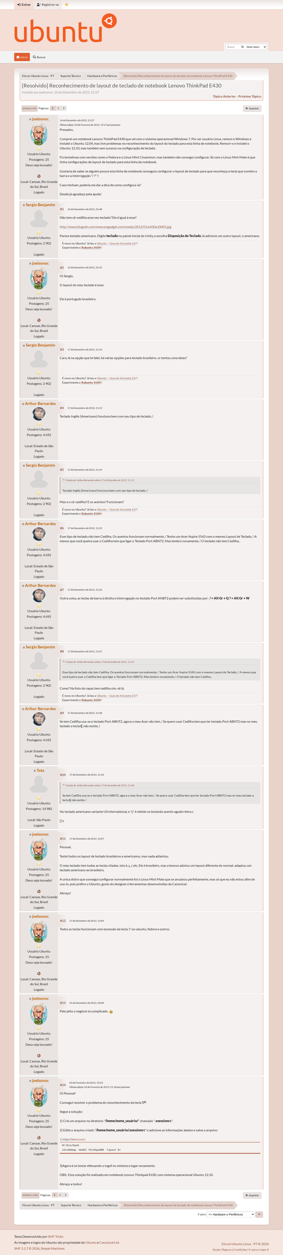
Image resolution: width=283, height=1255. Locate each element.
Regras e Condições (234, 1249)
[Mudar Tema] (66, 4)
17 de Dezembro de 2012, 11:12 (85, 349)
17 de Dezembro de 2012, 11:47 (85, 651)
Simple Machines (53, 1248)
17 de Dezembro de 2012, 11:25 (85, 528)
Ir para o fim (29, 108)
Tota (40, 770)
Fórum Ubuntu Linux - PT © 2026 (245, 1244)
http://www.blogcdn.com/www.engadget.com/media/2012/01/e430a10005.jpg (115, 227)
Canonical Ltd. (109, 1242)
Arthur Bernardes (40, 403)
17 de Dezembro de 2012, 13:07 (86, 838)
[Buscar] (242, 47)
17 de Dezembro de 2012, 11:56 (86, 774)
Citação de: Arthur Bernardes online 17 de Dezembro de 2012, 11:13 (99, 480)
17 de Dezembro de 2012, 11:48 (85, 713)
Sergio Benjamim (40, 204)
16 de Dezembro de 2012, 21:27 (77, 120)
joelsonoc (40, 118)
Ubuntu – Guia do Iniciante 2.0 (116, 243)
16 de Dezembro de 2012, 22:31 (85, 267)
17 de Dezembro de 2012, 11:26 (85, 589)
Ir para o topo (30, 1195)
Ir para (202, 1214)
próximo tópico (249, 96)
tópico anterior (224, 96)
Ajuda (216, 1249)
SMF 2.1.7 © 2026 (27, 1248)
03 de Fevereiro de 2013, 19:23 (86, 1082)
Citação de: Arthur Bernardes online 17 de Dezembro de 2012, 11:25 (99, 661)
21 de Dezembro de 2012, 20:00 (86, 1002)
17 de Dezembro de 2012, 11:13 (85, 408)
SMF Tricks (55, 1236)
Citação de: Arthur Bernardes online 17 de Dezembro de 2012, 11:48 (99, 785)
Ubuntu (91, 1242)
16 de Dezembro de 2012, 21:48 (85, 209)
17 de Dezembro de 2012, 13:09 (86, 920)
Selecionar (77, 1139)
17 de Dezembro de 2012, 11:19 (85, 469)
